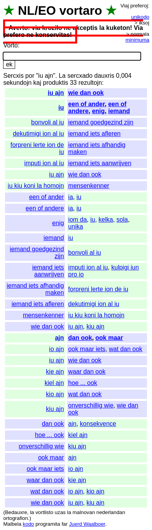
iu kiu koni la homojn (36, 185)
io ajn (56, 349)
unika (75, 226)
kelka (105, 219)
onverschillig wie (91, 405)
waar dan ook (86, 371)
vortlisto (44, 512)
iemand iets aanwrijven (99, 163)
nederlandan (111, 512)
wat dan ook (125, 349)
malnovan (84, 512)
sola (122, 219)
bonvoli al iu (47, 122)
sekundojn (17, 82)
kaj (37, 82)
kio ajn (55, 394)
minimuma (137, 40)
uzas (60, 512)
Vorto (10, 45)
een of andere (45, 208)
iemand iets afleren (94, 133)
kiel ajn (54, 383)
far (65, 524)
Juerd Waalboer (87, 524)
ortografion (15, 518)
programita (47, 524)
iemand (119, 111)
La (62, 75)
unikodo (140, 17)
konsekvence (98, 423)
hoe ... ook (82, 383)
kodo (28, 524)
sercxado (80, 75)
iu (61, 107)
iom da (77, 219)
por (29, 75)
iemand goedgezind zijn (100, 122)
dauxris (104, 75)
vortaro (80, 10)
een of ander (86, 104)
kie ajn (55, 371)
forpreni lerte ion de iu (98, 289)
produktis (55, 82)
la (32, 512)
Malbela (12, 524)
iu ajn (56, 92)
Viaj (124, 6)
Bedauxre (16, 512)
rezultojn (90, 82)
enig (98, 111)
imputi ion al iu (44, 163)
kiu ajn (95, 326)
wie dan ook (86, 92)
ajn (59, 337)
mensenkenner (88, 185)
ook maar (109, 337)
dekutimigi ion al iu (38, 133)
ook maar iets (86, 349)
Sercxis (13, 75)
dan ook (80, 337)
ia (70, 197)
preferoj (139, 6)
